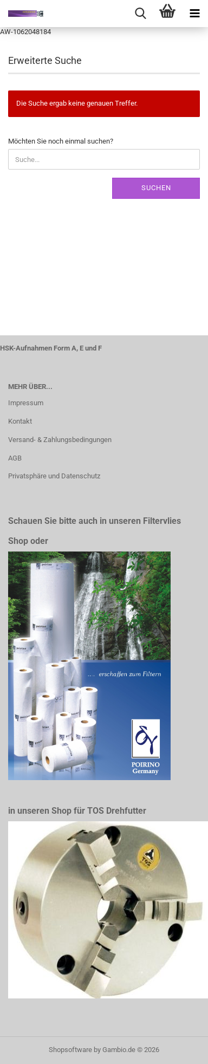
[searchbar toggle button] (140, 13)
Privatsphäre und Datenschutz (54, 476)
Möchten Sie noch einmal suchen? (60, 141)
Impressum (25, 403)
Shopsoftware (70, 1050)
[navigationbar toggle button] (194, 13)
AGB (15, 458)
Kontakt (20, 421)
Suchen (156, 188)
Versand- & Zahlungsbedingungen (60, 440)
